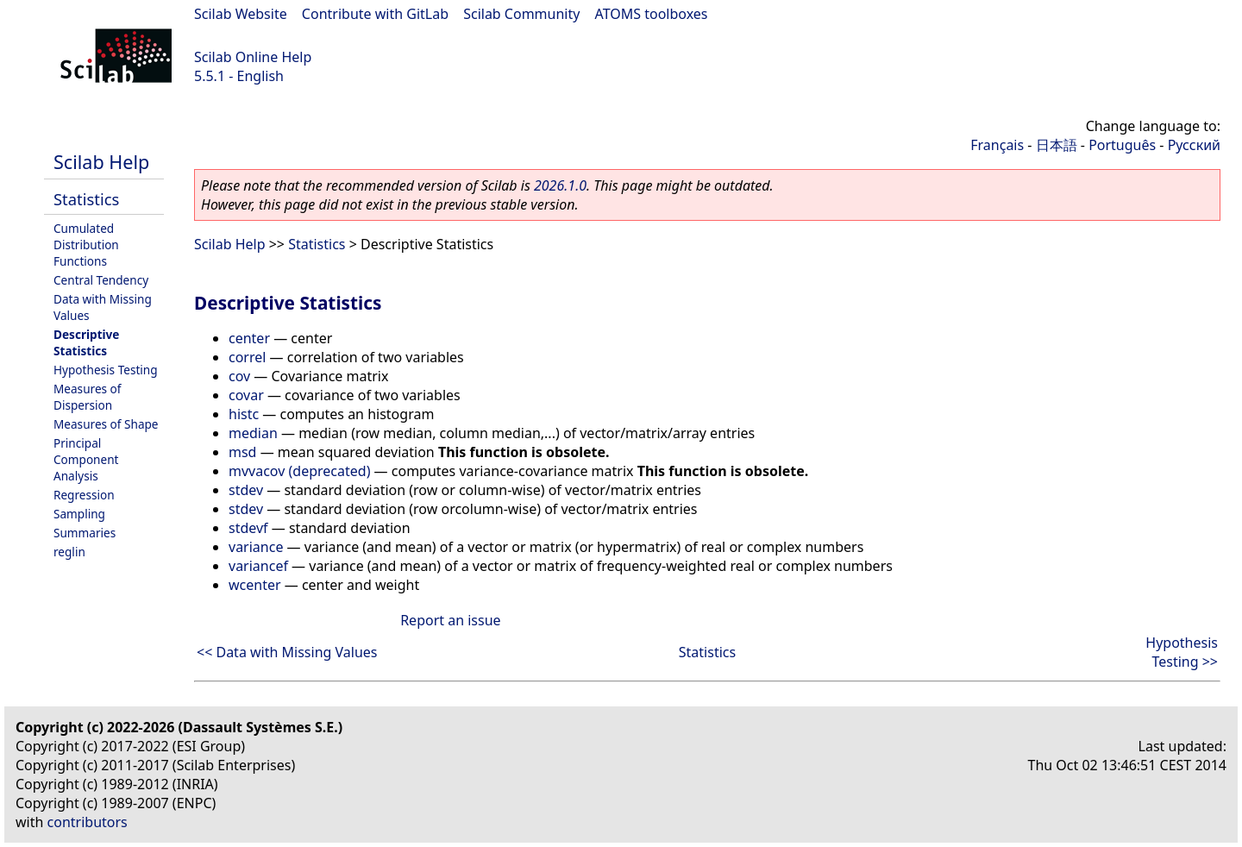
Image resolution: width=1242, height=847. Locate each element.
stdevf (248, 527)
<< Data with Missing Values (287, 652)
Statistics (86, 199)
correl (247, 357)
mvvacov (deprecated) (299, 470)
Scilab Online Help (252, 56)
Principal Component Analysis (86, 459)
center (249, 338)
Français (997, 144)
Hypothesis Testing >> (1181, 652)
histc (244, 414)
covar (246, 395)
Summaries (84, 532)
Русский (1194, 144)
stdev (246, 489)
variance (256, 546)
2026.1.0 (560, 185)
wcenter (255, 584)
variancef (258, 565)
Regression (84, 494)
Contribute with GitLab (375, 13)
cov (239, 376)
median (253, 433)
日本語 (1056, 144)
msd (242, 451)
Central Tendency (100, 280)
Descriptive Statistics (86, 342)
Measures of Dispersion (87, 396)
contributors (87, 821)
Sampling (79, 513)
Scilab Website (240, 13)
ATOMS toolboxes (651, 13)
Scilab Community (521, 13)
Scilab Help (101, 161)
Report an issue (450, 620)
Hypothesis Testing (105, 369)
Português (1122, 144)
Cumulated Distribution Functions (86, 244)
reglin (69, 551)
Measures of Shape (106, 424)
